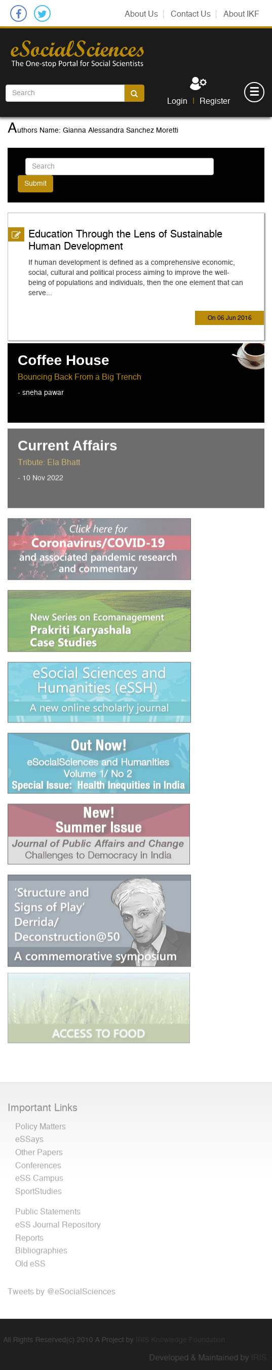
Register (215, 101)
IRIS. (263, 1358)
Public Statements (48, 1208)
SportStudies (38, 1188)
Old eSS (30, 1261)
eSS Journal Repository (58, 1222)
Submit (35, 183)
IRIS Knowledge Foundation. (178, 1340)
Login (177, 101)
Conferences (38, 1162)
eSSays (29, 1136)
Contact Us (191, 14)
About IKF (241, 14)
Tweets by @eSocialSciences (61, 1288)
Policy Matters (40, 1123)
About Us (141, 14)
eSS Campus (39, 1175)
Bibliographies (41, 1247)
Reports (29, 1235)
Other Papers (39, 1149)
